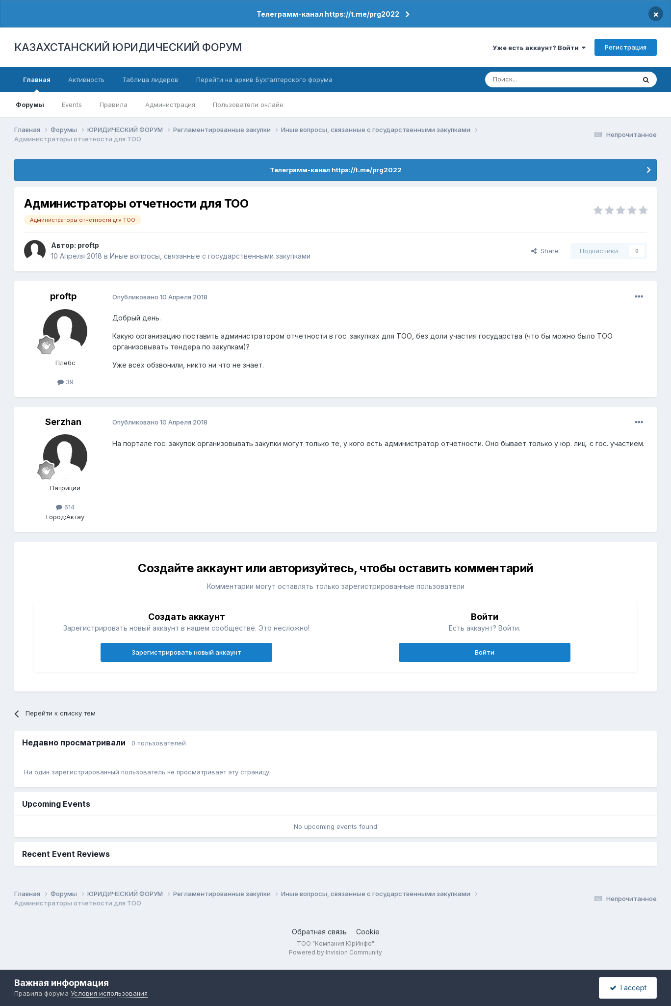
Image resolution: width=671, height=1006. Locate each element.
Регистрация (625, 47)
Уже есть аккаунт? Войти (539, 48)
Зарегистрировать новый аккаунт (186, 652)
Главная (37, 84)
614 (65, 507)
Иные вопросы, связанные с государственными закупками (210, 256)
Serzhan (63, 422)
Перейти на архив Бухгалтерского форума (264, 79)
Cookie (368, 931)
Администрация (170, 104)
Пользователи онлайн (248, 104)
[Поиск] (533, 79)
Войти (484, 652)
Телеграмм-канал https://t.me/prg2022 (328, 14)
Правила (114, 104)
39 (65, 382)
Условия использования (109, 993)
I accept (628, 987)
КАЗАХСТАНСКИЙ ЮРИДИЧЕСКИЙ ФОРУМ (128, 47)
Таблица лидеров (150, 79)
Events (72, 104)
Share (545, 251)
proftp (88, 245)
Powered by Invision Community (335, 952)
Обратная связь (319, 931)
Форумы (30, 104)
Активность (86, 79)
